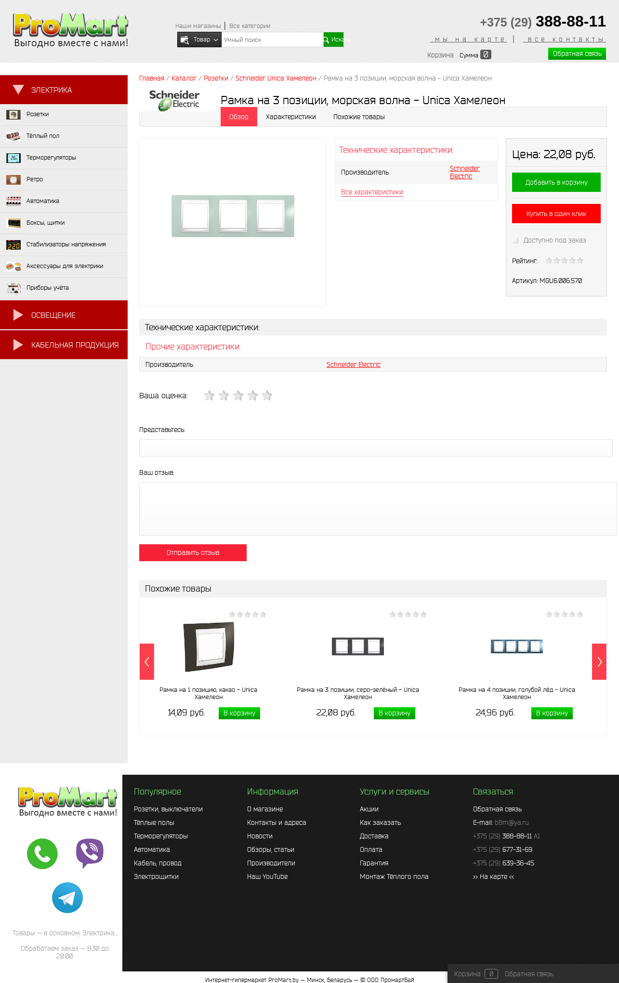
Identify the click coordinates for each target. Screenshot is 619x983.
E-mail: (501, 822)
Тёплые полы (154, 822)
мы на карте (468, 39)
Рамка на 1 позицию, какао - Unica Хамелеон (208, 693)
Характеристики (291, 117)
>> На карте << (493, 876)
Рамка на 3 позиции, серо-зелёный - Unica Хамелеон (358, 693)
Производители (271, 863)
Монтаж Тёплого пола (394, 876)
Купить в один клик (556, 213)
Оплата (371, 849)
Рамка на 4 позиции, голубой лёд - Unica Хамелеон (517, 693)
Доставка (374, 836)
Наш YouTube (267, 876)
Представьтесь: (162, 429)
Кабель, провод (158, 863)
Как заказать (380, 822)
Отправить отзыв (193, 552)
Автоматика (152, 849)
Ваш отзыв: (156, 472)
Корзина (440, 55)
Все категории (249, 25)
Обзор (239, 117)
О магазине (265, 809)
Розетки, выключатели (168, 809)
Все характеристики (372, 192)
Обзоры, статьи (270, 849)
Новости (260, 836)
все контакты (564, 39)
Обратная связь (577, 53)
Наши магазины (198, 25)
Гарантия (374, 863)
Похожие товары (359, 117)
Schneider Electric (465, 172)
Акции (369, 809)
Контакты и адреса (276, 822)
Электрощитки (156, 876)
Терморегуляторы (161, 836)
